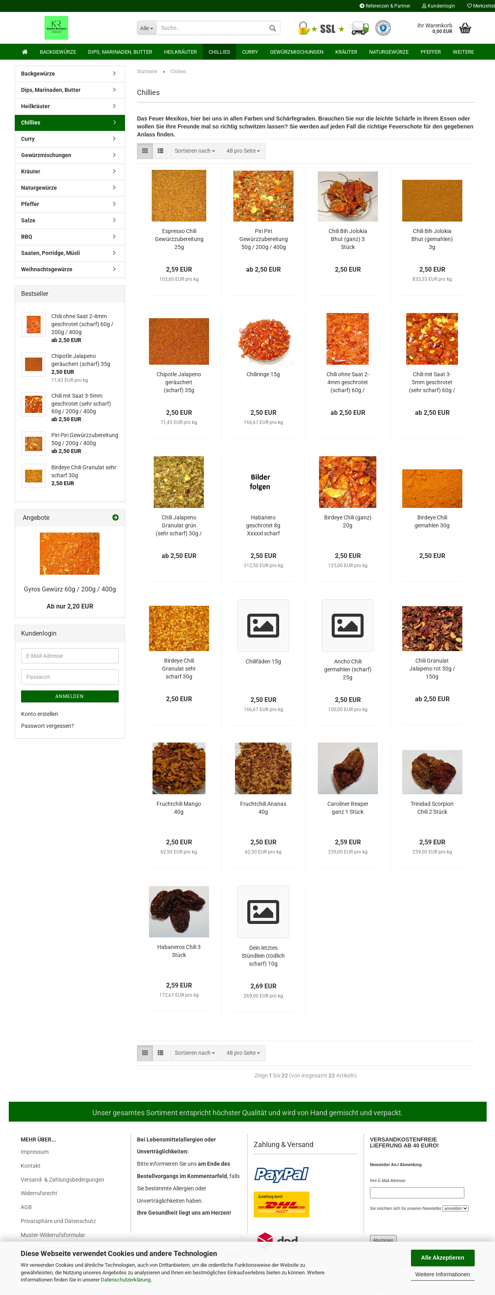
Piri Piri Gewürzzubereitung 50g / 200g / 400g (263, 239)
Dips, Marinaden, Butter (120, 52)
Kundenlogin (438, 6)
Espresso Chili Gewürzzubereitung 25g (179, 239)
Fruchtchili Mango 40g (179, 808)
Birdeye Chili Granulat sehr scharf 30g (179, 668)
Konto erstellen (39, 714)
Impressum (35, 1152)
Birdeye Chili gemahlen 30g (432, 521)
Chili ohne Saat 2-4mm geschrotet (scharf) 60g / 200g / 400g (348, 383)
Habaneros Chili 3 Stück (179, 951)
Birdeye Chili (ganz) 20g (348, 521)
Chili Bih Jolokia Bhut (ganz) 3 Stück (348, 239)
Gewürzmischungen (296, 52)
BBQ (26, 236)
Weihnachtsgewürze (46, 269)
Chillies (219, 52)
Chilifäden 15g (263, 661)
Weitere (463, 52)
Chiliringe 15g (263, 374)
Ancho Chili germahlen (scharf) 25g (348, 669)
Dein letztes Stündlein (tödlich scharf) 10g (263, 956)
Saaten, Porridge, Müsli (50, 253)
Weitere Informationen (442, 1274)
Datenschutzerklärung (126, 1280)
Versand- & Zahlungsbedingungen (62, 1179)
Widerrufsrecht (39, 1193)
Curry (250, 52)
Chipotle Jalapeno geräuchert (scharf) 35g (179, 382)
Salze (28, 220)
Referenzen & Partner (385, 6)
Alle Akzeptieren (442, 1257)
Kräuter (346, 52)
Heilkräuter (180, 52)
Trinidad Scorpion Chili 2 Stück (432, 808)
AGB (26, 1207)
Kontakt (31, 1166)
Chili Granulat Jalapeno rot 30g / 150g (432, 668)
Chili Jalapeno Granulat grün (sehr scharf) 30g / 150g (179, 526)
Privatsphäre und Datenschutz (58, 1221)
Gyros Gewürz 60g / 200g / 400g (70, 589)
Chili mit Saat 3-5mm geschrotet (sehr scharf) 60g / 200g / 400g (432, 383)
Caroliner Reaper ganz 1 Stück (347, 808)
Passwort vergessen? (47, 726)
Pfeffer (431, 52)
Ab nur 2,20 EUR (70, 606)
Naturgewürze (389, 52)
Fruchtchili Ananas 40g (263, 808)
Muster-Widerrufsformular (53, 1235)
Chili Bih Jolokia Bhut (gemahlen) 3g (432, 239)
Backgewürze (58, 52)
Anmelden (69, 696)
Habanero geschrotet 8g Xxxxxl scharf (263, 525)
